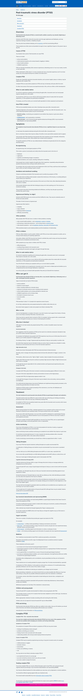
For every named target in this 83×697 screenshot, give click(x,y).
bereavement (63, 531)
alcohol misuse (50, 223)
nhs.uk (62, 680)
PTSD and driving (38, 610)
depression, (38, 221)
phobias (48, 221)
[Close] (66, 684)
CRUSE (18, 531)
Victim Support (20, 529)
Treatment (19, 26)
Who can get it (20, 23)
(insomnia (28, 210)
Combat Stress (20, 523)
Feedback (47, 695)
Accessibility (28, 695)
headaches (35, 225)
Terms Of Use (58, 695)
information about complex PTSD (44, 675)
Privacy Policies (52, 695)
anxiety (43, 221)
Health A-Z (23, 9)
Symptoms (19, 21)
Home (17, 9)
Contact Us (43, 695)
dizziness (41, 225)
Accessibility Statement (36, 695)
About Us (23, 695)
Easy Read (58, 5)
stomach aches (54, 225)
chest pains (46, 225)
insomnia (40, 43)
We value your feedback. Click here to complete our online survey (40, 684)
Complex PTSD (20, 28)
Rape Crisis (19, 525)
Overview (19, 18)
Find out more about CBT (22, 493)
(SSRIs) (23, 541)
